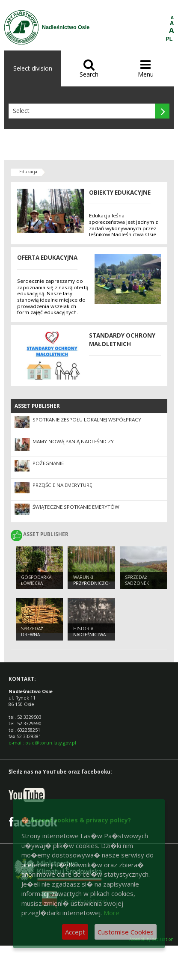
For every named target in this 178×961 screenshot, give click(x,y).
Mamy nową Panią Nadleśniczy (73, 441)
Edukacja (28, 172)
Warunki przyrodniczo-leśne (91, 583)
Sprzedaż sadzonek (137, 580)
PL (169, 39)
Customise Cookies (126, 932)
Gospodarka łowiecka (36, 580)
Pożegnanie (48, 463)
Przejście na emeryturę (62, 485)
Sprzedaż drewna (32, 632)
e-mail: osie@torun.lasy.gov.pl (42, 742)
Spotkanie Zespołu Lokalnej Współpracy (87, 419)
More (111, 912)
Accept (75, 932)
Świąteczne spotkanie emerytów (76, 507)
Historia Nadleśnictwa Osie (89, 635)
